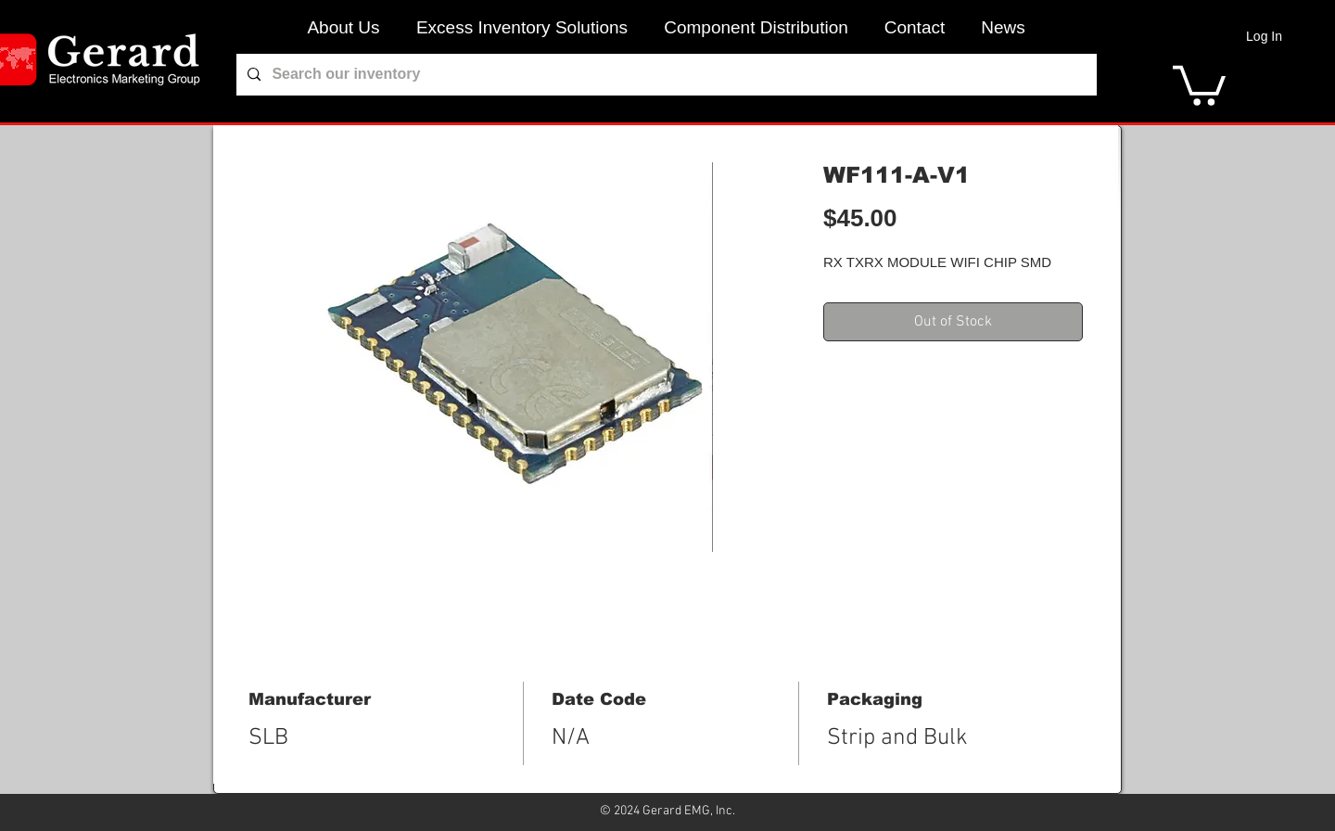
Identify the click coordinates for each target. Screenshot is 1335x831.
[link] (1199, 83)
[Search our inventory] (665, 75)
